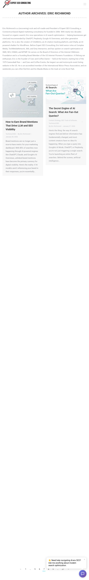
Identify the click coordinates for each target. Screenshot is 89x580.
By (24, 134)
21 (63, 569)
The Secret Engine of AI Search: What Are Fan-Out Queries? (63, 112)
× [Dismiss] (84, 559)
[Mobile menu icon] (84, 4)
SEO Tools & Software (69, 120)
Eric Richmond (59, 13)
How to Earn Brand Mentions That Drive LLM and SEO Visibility (22, 125)
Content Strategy (54, 120)
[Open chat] (82, 573)
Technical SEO (11, 134)
